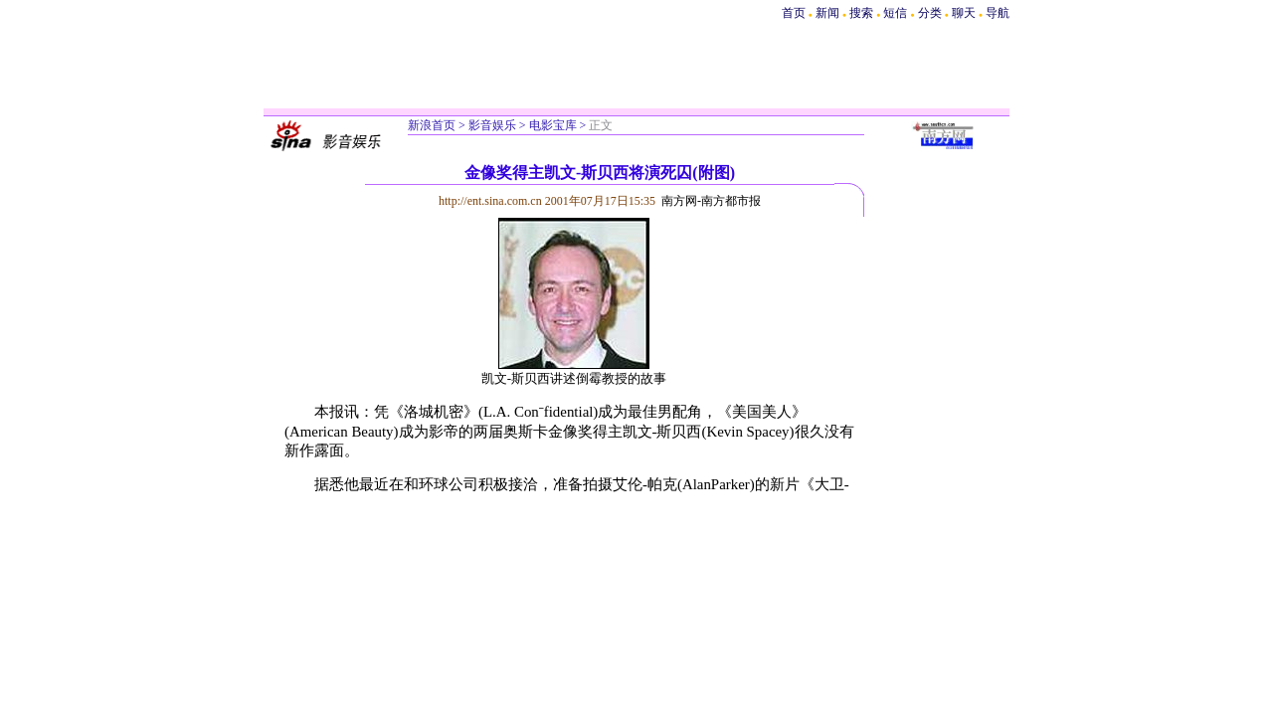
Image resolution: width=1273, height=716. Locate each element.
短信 (895, 13)
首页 (794, 13)
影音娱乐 (492, 125)
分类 (930, 13)
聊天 (964, 13)
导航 (997, 13)
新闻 (827, 13)
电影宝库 (553, 125)
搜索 (862, 13)
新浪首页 (431, 125)
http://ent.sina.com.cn (492, 201)
